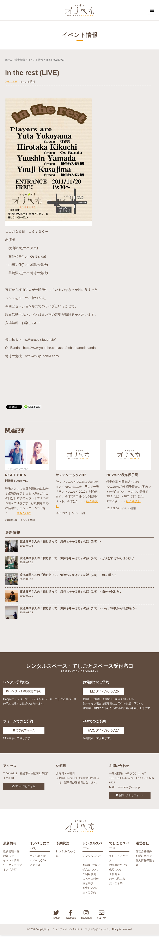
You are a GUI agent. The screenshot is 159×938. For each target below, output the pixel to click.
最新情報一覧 (11, 854)
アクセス (35, 868)
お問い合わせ (144, 859)
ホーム (9, 61)
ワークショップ (12, 868)
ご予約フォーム (25, 732)
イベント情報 (35, 61)
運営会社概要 (144, 854)
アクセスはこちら (25, 788)
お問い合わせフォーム (131, 797)
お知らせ (8, 859)
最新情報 (20, 61)
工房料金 (114, 877)
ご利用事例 (89, 877)
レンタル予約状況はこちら (25, 692)
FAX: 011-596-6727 (103, 732)
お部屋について (91, 868)
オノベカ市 (10, 872)
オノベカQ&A (38, 863)
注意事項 (87, 886)
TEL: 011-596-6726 (103, 693)
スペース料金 (90, 881)
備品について (90, 872)
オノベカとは (38, 859)
